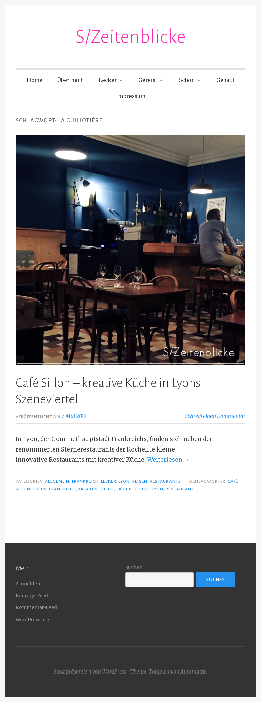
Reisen (139, 481)
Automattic (193, 671)
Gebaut (225, 80)
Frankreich (85, 481)
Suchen (134, 567)
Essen (40, 489)
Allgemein (57, 481)
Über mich (70, 80)
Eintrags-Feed (32, 596)
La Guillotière (133, 489)
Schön (187, 80)
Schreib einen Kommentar (215, 416)
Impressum (130, 96)
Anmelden (28, 584)
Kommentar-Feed (36, 607)
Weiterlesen (168, 459)
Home (34, 80)
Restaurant (180, 489)
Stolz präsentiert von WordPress (90, 671)
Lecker (108, 80)
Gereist (147, 80)
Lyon (124, 481)
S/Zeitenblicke (130, 37)
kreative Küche (96, 489)
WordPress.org (32, 620)
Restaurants (165, 481)
